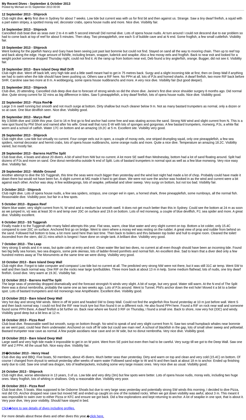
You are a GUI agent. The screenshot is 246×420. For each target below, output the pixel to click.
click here (96, 416)
